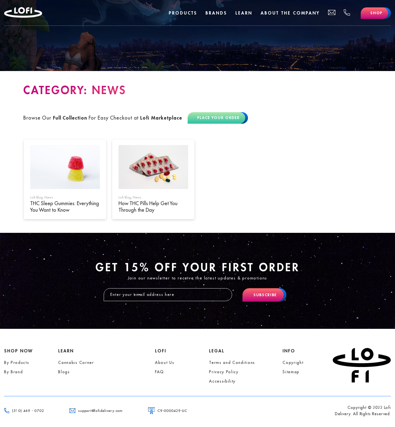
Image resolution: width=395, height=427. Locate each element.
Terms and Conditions (232, 362)
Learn (243, 13)
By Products (16, 362)
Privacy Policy (224, 372)
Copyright (293, 362)
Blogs (64, 372)
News (48, 197)
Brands (216, 13)
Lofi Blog (36, 197)
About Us (164, 362)
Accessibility (222, 381)
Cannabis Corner (76, 362)
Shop (376, 13)
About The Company (290, 13)
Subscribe (265, 295)
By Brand (13, 372)
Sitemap (291, 372)
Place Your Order (218, 118)
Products (182, 13)
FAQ (159, 372)
